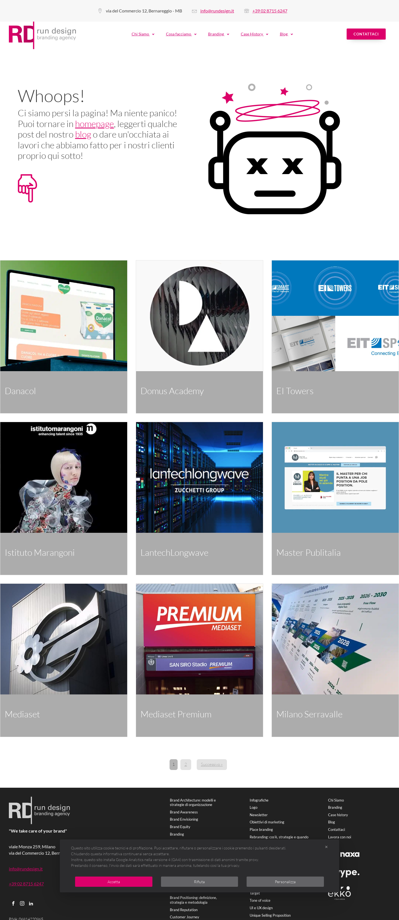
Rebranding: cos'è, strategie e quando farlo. (279, 839)
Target (255, 893)
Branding (219, 34)
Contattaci (366, 34)
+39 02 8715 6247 (269, 10)
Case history (338, 815)
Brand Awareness (184, 812)
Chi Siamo (143, 34)
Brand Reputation (184, 910)
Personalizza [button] (285, 881)
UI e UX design (261, 908)
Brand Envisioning (184, 819)
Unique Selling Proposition (270, 915)
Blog (286, 34)
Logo (253, 807)
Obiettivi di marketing (267, 822)
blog (83, 134)
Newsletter (259, 815)
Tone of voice (260, 900)
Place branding (261, 829)
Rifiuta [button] (199, 881)
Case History (255, 34)
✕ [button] (326, 846)
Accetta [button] (114, 881)
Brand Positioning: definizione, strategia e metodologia (193, 900)
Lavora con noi (339, 837)
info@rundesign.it (217, 10)
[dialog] (199, 865)
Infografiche (259, 800)
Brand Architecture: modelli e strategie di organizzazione (193, 802)
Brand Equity (180, 827)
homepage (94, 123)
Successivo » (212, 764)
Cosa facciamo (181, 34)
